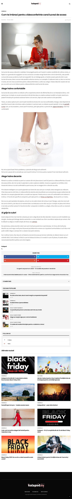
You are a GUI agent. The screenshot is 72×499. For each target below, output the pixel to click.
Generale (3, 11)
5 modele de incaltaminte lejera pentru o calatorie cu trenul (27, 324)
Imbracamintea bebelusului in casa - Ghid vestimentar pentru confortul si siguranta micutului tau (36, 274)
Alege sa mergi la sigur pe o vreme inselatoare (23, 317)
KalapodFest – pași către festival (47, 405)
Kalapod (3, 19)
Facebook (35, 491)
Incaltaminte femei (15, 315)
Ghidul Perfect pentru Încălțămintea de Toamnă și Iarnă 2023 (52, 458)
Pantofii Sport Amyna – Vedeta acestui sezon (15, 405)
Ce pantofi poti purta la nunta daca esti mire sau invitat (26, 310)
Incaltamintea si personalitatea (19, 303)
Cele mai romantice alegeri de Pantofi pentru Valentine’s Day (15, 431)
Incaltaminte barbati (16, 307)
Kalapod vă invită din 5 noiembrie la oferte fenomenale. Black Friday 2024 (14, 379)
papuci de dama (58, 107)
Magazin (27, 491)
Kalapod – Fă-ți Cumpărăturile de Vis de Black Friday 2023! (53, 431)
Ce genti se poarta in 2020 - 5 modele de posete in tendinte (36, 268)
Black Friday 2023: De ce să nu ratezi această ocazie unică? (17, 458)
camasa (34, 222)
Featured (40, 375)
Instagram (44, 491)
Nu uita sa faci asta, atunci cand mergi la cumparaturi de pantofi (28, 295)
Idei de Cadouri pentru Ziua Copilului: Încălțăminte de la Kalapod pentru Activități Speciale (53, 379)
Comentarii (7, 281)
